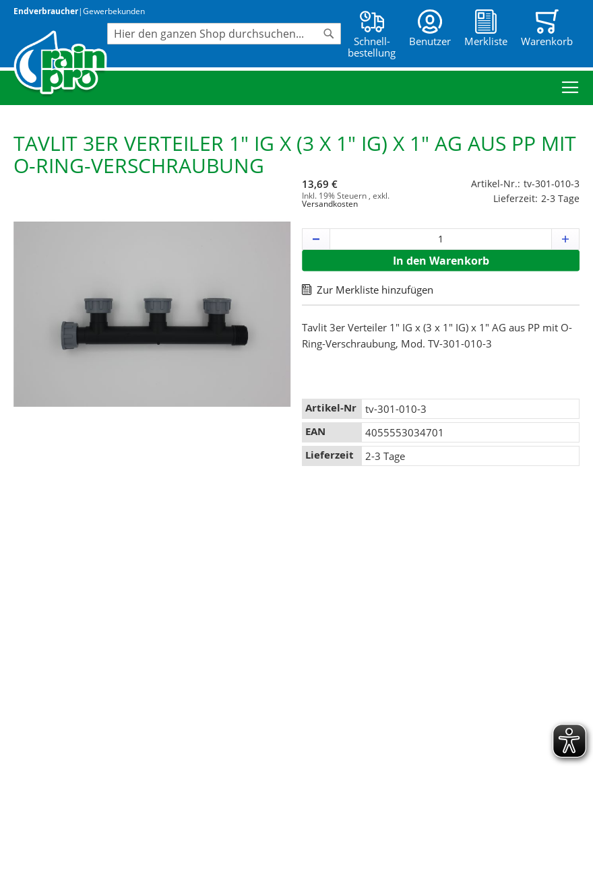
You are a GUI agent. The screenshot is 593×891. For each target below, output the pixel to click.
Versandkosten (330, 203)
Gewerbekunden (114, 11)
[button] (316, 239)
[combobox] (224, 33)
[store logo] (60, 64)
